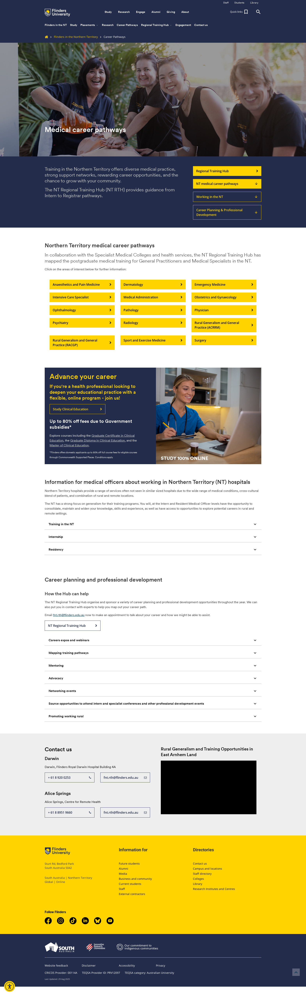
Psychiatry (82, 323)
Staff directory (202, 873)
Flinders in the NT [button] (56, 25)
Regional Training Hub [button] (156, 25)
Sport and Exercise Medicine (153, 340)
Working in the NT (227, 197)
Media (123, 873)
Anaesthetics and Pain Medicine (82, 284)
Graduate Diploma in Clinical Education (97, 440)
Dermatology (153, 284)
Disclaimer (89, 965)
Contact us (201, 25)
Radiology (153, 323)
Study (73, 25)
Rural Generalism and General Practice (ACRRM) (224, 325)
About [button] (185, 11)
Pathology (153, 310)
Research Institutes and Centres (214, 889)
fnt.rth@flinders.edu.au (69, 615)
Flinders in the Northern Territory (73, 37)
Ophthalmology (82, 310)
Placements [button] (89, 25)
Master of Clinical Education (69, 445)
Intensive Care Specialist (82, 297)
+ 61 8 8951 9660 (69, 812)
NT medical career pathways (227, 184)
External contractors (132, 894)
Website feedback (56, 965)
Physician (224, 310)
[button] (239, 12)
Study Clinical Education (77, 409)
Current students (130, 884)
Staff (122, 889)
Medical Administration (153, 297)
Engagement (183, 25)
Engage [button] (140, 11)
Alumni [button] (155, 11)
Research (108, 25)
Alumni (123, 868)
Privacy (160, 965)
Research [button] (124, 11)
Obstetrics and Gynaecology (224, 297)
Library (197, 884)
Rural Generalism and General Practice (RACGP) (82, 342)
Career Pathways (127, 25)
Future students (129, 863)
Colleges (198, 879)
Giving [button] (171, 11)
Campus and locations (207, 868)
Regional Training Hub (227, 171)
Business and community (135, 879)
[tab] (153, 524)
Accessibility (127, 965)
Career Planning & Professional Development (227, 212)
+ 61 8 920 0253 (69, 777)
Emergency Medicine (224, 284)
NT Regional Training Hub (72, 626)
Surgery (224, 340)
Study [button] (108, 11)
